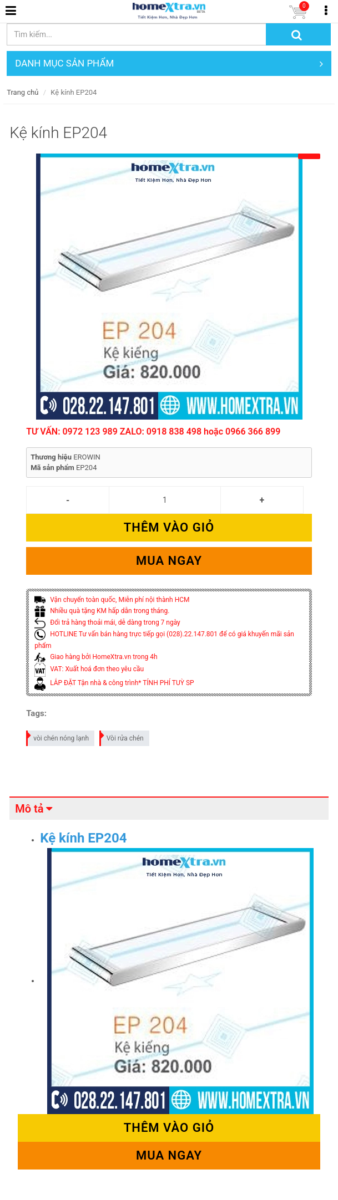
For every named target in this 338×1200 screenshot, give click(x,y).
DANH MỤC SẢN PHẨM (169, 63)
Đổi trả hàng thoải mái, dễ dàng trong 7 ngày (107, 622)
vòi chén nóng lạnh (58, 736)
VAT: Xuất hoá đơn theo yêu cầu (89, 669)
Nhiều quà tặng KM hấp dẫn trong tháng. (101, 611)
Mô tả (29, 808)
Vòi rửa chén (122, 736)
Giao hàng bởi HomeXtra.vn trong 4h (95, 657)
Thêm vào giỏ (169, 527)
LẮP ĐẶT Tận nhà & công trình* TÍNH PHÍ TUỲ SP (114, 683)
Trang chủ (22, 92)
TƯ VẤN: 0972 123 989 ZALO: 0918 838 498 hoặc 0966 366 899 (153, 431)
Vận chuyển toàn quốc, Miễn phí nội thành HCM (111, 600)
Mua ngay (169, 561)
